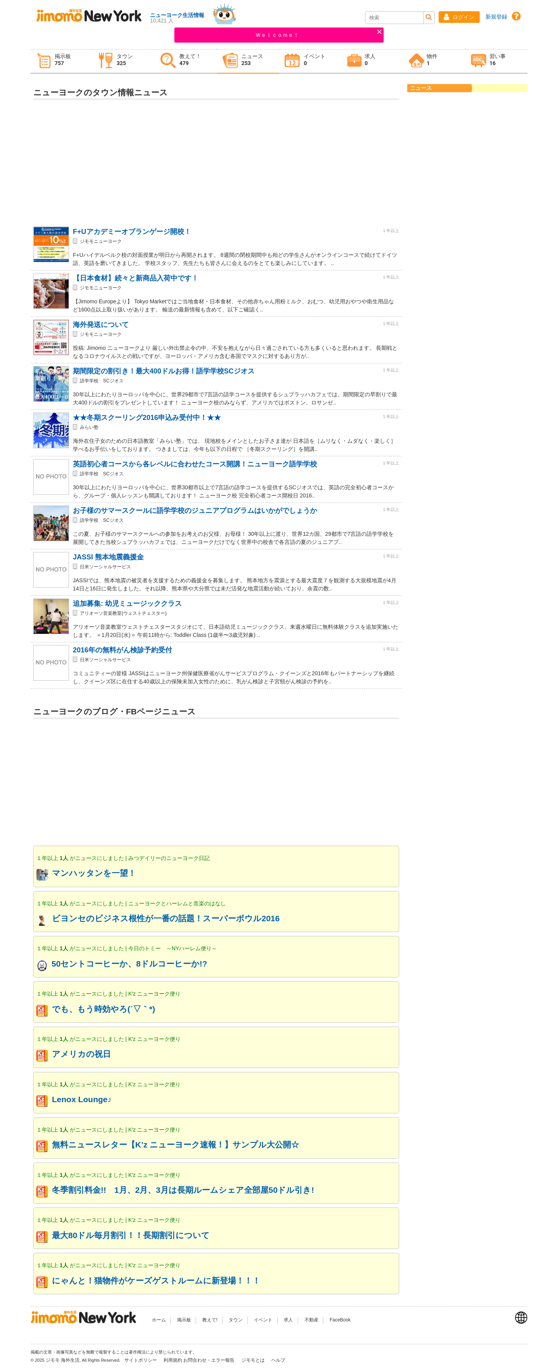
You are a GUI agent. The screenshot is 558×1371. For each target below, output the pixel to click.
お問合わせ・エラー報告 (209, 1360)
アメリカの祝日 (81, 1053)
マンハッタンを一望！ (94, 873)
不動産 (312, 1320)
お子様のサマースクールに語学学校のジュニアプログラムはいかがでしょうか (195, 510)
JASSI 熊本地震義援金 (108, 557)
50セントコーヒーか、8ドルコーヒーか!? (129, 963)
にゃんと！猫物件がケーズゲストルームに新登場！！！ (156, 1280)
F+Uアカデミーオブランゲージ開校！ (132, 232)
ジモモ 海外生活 (62, 1360)
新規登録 (496, 17)
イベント (263, 1320)
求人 (288, 1320)
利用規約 (173, 1360)
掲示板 (184, 1320)
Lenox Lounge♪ (82, 1099)
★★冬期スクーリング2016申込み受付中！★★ (147, 417)
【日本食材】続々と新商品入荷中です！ (135, 278)
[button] (459, 17)
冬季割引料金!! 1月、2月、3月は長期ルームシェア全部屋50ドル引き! (183, 1189)
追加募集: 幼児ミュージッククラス (127, 603)
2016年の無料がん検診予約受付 (122, 650)
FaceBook (340, 1320)
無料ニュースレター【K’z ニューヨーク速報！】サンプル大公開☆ (175, 1144)
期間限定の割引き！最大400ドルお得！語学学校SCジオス (164, 371)
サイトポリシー (141, 1360)
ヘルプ (278, 1360)
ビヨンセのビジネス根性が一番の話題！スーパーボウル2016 (166, 918)
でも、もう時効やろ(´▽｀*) (103, 1009)
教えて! (209, 1320)
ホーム (159, 1320)
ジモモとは (253, 1360)
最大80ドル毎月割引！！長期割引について (131, 1235)
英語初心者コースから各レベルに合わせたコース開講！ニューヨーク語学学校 (195, 464)
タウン (236, 1320)
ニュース (421, 88)
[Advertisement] (216, 159)
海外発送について (101, 325)
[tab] (62, 61)
